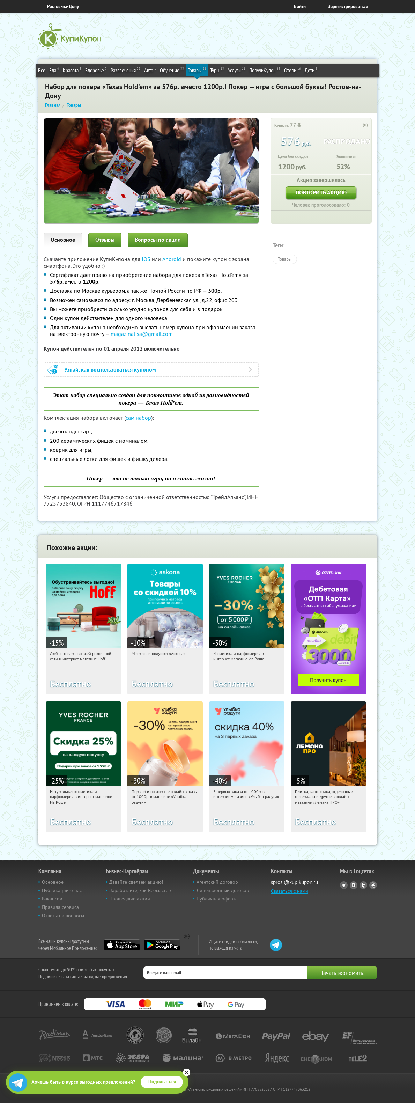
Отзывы (104, 239)
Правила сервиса (60, 907)
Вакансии (52, 899)
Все (41, 70)
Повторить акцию (321, 192)
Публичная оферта (217, 899)
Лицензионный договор (223, 890)
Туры (217, 70)
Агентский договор (217, 882)
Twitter (363, 885)
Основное (63, 239)
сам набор (138, 417)
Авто (150, 70)
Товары (197, 70)
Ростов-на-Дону (63, 6)
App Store (122, 944)
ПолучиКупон (264, 70)
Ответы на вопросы (63, 915)
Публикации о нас (62, 890)
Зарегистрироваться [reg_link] (348, 6)
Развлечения (125, 70)
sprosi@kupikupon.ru (294, 882)
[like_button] (358, 125)
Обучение (172, 70)
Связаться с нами (289, 891)
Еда (54, 70)
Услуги (236, 70)
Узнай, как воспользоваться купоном (110, 369)
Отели (292, 70)
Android (172, 259)
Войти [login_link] (300, 6)
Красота (72, 70)
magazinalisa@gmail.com (142, 333)
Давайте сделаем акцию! (136, 882)
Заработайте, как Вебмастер (140, 890)
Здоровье (96, 70)
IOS (147, 259)
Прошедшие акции (129, 899)
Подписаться (162, 1082)
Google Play (162, 944)
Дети (311, 70)
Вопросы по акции (158, 239)
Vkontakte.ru (353, 885)
